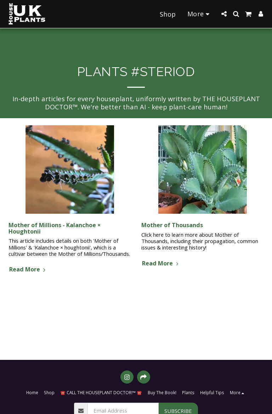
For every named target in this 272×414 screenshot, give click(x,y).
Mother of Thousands (172, 225)
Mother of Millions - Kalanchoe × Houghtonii (54, 228)
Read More (28, 269)
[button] (224, 14)
